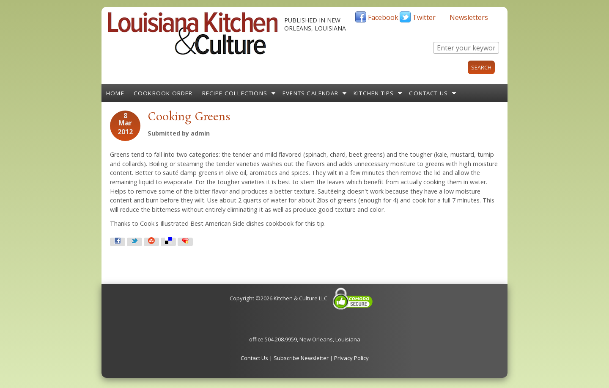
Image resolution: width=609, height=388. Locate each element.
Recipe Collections (235, 93)
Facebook (383, 17)
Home (115, 93)
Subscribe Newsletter (301, 358)
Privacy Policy (351, 358)
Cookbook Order (163, 93)
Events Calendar (310, 93)
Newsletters (469, 17)
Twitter (424, 17)
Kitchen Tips (374, 93)
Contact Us (428, 93)
